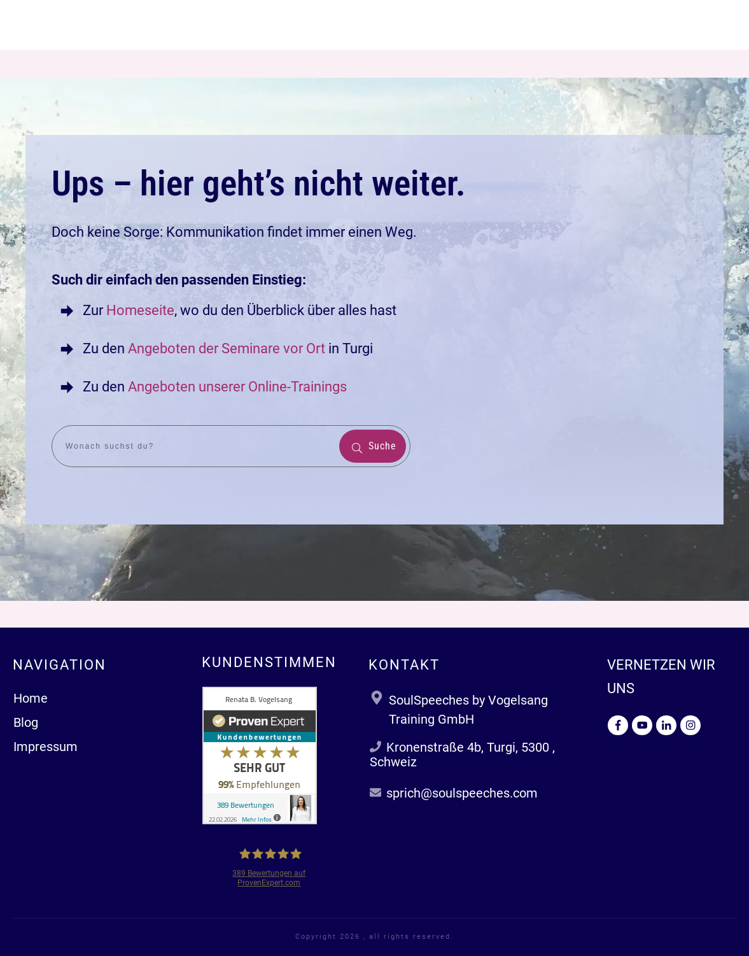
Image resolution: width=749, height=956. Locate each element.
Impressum (45, 746)
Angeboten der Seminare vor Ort (226, 348)
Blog (25, 722)
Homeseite (138, 310)
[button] (28, 928)
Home (30, 698)
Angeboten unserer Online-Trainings (237, 387)
